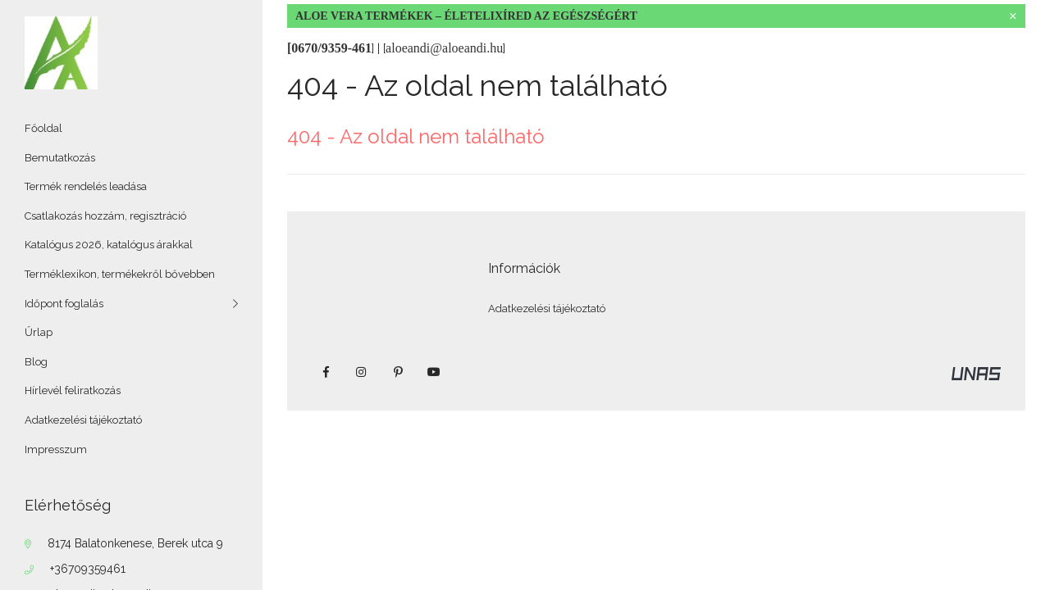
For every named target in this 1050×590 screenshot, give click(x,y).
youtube (434, 372)
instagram (362, 372)
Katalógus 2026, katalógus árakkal (109, 244)
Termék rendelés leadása (86, 186)
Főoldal (43, 128)
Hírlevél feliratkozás (73, 390)
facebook (326, 372)
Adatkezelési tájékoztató (83, 420)
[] (444, 48)
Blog (36, 362)
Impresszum (56, 449)
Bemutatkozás (60, 158)
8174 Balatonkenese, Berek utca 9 (135, 543)
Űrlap (38, 332)
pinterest (398, 372)
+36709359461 (88, 568)
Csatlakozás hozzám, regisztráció (105, 216)
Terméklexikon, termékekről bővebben (120, 274)
